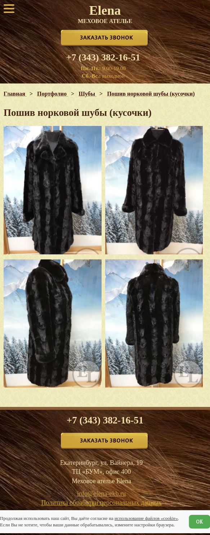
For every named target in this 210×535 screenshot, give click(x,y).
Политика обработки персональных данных (101, 502)
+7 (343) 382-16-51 (103, 58)
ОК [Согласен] (199, 521)
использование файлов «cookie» (146, 518)
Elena (105, 13)
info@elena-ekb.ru (101, 493)
